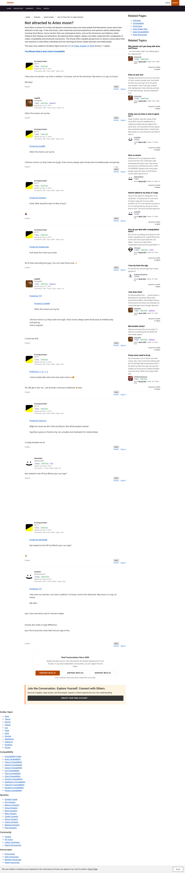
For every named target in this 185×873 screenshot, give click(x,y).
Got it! (178, 869)
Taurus (8, 719)
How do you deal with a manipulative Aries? (143, 230)
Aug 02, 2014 (142, 252)
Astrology (137, 20)
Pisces (7, 747)
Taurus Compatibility (13, 762)
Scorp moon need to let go (139, 355)
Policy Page (92, 869)
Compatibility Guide (13, 756)
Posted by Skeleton (37, 197)
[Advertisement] (75, 501)
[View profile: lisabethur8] (71, 576)
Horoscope (137, 26)
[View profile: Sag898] (71, 103)
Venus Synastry (11, 808)
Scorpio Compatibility (14, 779)
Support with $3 (75, 673)
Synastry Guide (11, 799)
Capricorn (9, 742)
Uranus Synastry (11, 822)
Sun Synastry (10, 802)
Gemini (8, 722)
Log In (167, 3)
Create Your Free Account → (75, 698)
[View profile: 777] (71, 66)
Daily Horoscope (12, 857)
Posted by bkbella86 (38, 539)
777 (69, 46)
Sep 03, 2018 (142, 181)
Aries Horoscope (140, 35)
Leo (6, 728)
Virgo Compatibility (13, 773)
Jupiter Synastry (11, 816)
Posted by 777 (35, 296)
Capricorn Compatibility (14, 785)
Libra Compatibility (12, 776)
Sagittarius (9, 739)
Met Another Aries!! (136, 326)
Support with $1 (48, 673)
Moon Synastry (11, 811)
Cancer (8, 725)
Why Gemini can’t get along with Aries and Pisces (144, 47)
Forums (8, 837)
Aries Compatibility (141, 32)
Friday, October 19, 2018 (84, 46)
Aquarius (8, 745)
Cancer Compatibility (13, 768)
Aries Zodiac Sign (140, 29)
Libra (7, 733)
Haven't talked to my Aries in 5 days (143, 193)
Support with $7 (103, 673)
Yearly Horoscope (12, 862)
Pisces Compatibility (13, 790)
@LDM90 (137, 137)
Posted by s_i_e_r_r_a (38, 371)
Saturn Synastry (11, 819)
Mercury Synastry (12, 805)
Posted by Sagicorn (37, 420)
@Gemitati (137, 57)
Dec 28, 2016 (142, 381)
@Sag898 (137, 308)
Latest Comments (12, 842)
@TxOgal (137, 248)
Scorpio (8, 736)
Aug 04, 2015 (142, 61)
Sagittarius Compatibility (15, 782)
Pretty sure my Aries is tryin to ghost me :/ (143, 115)
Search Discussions (13, 845)
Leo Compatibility (12, 771)
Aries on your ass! (135, 75)
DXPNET (10, 3)
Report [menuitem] (123, 89)
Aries (7, 716)
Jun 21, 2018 (142, 313)
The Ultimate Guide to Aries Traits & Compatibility (45, 51)
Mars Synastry (11, 814)
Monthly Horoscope (13, 860)
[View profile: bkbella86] (71, 463)
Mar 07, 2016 (142, 142)
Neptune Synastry (12, 825)
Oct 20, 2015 (142, 279)
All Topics (9, 839)
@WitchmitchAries (140, 377)
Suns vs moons (134, 155)
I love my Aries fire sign (138, 265)
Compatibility (138, 23)
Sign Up (175, 3)
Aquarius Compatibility (14, 788)
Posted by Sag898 (37, 146)
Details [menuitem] (116, 89)
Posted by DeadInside (39, 247)
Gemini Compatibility (13, 765)
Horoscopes (10, 854)
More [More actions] (116, 87)
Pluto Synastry (11, 828)
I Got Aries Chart (135, 292)
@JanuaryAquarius (140, 274)
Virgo (7, 730)
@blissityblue (138, 177)
